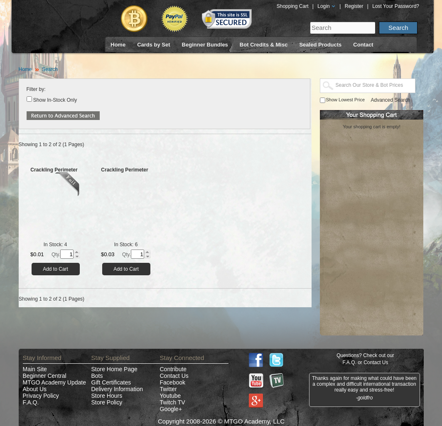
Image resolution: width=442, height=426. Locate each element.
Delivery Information (117, 389)
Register (354, 6)
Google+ (171, 409)
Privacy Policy (41, 395)
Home (117, 45)
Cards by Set (153, 45)
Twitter (168, 389)
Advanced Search (390, 100)
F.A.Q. (31, 402)
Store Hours (107, 395)
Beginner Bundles (205, 45)
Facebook (172, 382)
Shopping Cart (293, 6)
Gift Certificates (111, 382)
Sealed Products (320, 45)
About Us (35, 389)
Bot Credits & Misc (264, 45)
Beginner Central (44, 375)
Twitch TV (172, 402)
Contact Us (174, 375)
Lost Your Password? (395, 6)
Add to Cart (55, 269)
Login (326, 6)
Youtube (170, 395)
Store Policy (107, 402)
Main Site (35, 369)
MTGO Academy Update (54, 382)
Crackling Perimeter (53, 170)
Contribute (173, 369)
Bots (97, 375)
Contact (363, 45)
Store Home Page (114, 369)
